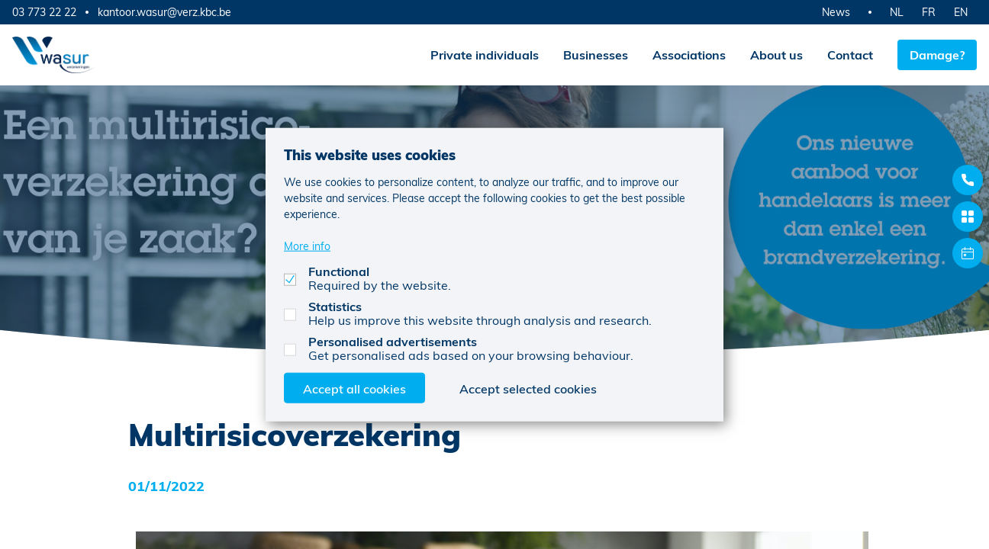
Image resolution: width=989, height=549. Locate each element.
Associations (689, 55)
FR (929, 12)
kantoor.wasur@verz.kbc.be (164, 12)
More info (307, 245)
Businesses (595, 55)
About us (776, 55)
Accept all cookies (354, 388)
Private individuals (484, 55)
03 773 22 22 (44, 12)
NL (897, 12)
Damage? (937, 55)
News (836, 12)
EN (961, 12)
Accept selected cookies (528, 388)
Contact (850, 55)
